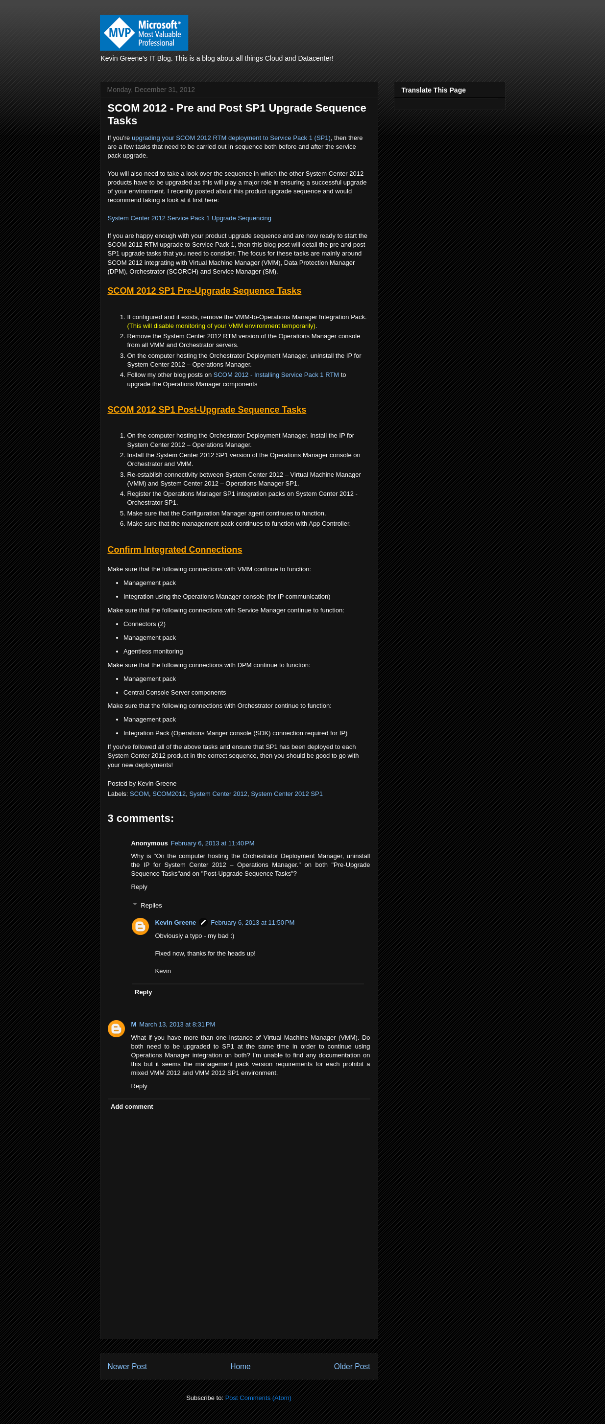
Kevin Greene (175, 922)
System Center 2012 (218, 793)
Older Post (352, 1366)
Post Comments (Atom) (258, 1397)
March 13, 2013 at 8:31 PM (177, 1024)
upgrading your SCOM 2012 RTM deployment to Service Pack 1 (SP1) (231, 137)
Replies (151, 905)
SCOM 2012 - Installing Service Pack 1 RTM (276, 374)
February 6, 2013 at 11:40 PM (213, 843)
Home (240, 1366)
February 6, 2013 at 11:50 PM (252, 922)
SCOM (139, 793)
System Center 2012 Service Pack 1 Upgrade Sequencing (190, 218)
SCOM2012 (169, 793)
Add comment (132, 1106)
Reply (139, 886)
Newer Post (127, 1366)
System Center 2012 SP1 (287, 793)
